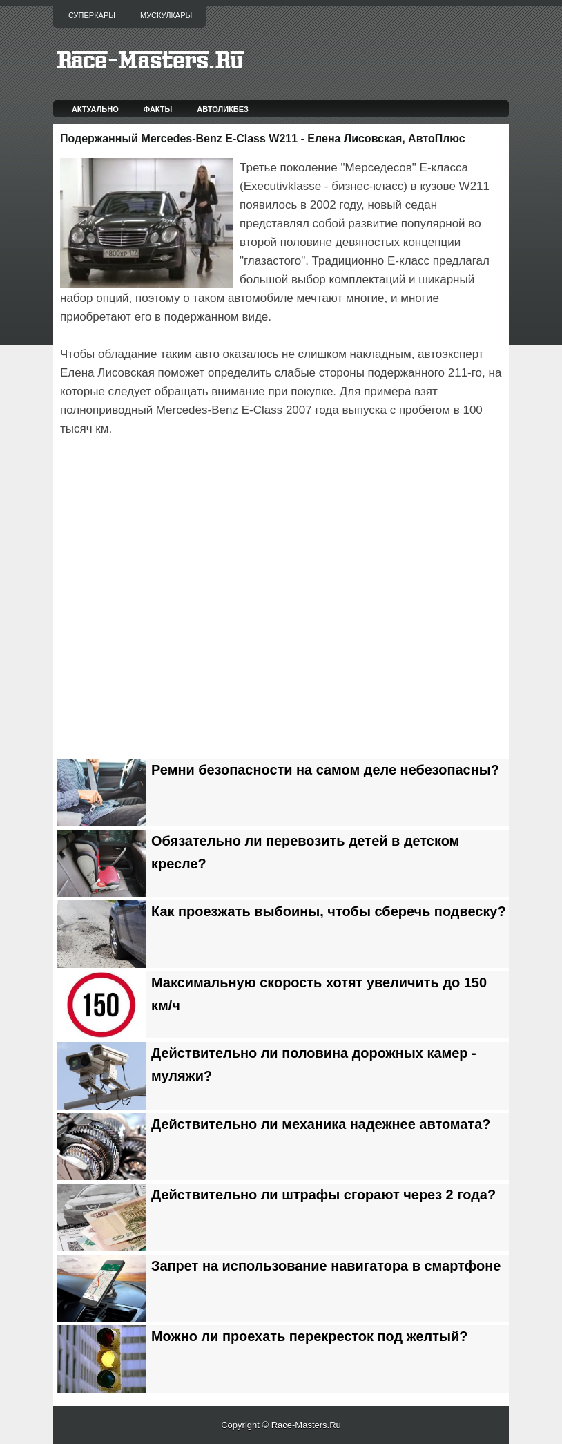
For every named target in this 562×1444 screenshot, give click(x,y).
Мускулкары (166, 15)
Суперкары (91, 15)
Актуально (95, 109)
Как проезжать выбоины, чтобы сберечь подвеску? (328, 911)
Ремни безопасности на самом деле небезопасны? (325, 769)
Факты (158, 109)
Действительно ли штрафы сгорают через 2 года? (323, 1194)
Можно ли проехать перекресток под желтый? (309, 1336)
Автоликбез (223, 109)
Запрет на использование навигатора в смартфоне (326, 1265)
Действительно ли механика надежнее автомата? (320, 1124)
